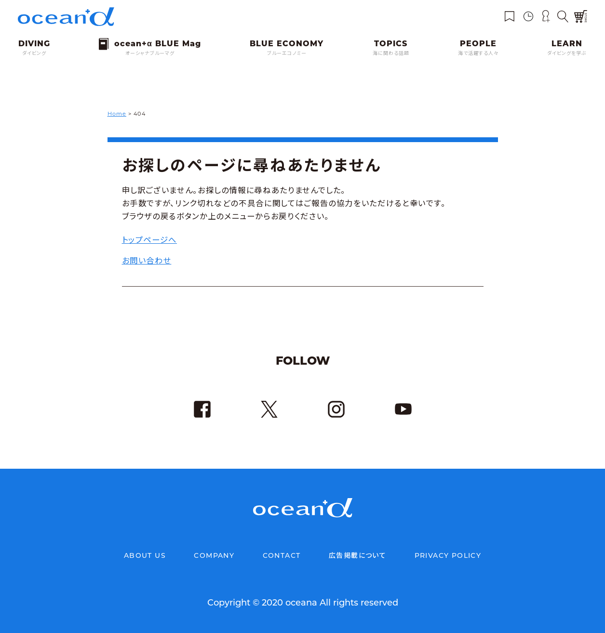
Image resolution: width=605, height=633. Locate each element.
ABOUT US (145, 555)
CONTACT (282, 555)
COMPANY (214, 555)
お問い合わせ (147, 260)
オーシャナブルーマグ (150, 53)
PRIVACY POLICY (448, 555)
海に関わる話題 (391, 53)
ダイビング (34, 53)
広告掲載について (357, 555)
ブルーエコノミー (287, 53)
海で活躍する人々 (478, 53)
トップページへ (149, 240)
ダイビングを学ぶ (567, 53)
